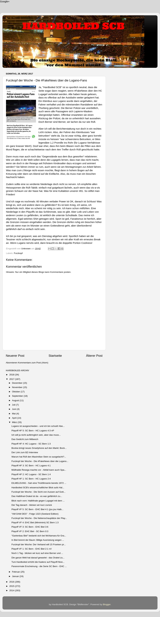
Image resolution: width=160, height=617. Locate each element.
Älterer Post (94, 355)
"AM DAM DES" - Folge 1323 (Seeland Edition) (35, 514)
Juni (14, 409)
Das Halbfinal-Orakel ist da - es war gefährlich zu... (37, 496)
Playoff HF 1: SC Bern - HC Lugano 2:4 (31, 478)
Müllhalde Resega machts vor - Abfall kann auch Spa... (39, 470)
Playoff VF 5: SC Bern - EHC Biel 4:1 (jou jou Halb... (38, 509)
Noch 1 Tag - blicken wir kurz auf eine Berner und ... (37, 553)
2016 (12, 582)
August (16, 400)
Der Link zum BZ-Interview (25, 452)
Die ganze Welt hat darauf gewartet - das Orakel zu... (38, 557)
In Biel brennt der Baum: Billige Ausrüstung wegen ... (38, 540)
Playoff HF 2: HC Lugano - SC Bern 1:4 (31, 474)
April (14, 418)
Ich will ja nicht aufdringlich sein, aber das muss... (36, 435)
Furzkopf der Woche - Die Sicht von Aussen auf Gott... (39, 492)
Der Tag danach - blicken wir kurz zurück (32, 505)
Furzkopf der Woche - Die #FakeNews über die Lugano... (40, 461)
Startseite (55, 355)
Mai (14, 413)
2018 (12, 374)
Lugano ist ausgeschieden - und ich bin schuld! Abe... (38, 426)
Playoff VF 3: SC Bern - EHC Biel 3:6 (30, 527)
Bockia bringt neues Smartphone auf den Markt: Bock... (39, 448)
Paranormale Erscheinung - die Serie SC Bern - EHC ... (39, 566)
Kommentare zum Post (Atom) (33, 362)
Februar (16, 572)
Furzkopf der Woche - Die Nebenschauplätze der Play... (39, 518)
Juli (14, 405)
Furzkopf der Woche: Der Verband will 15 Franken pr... (39, 544)
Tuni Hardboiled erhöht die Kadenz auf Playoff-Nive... (38, 562)
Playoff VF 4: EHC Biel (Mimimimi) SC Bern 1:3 (35, 522)
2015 (12, 586)
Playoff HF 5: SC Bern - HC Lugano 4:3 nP (33, 430)
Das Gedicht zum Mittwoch (25, 439)
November (17, 387)
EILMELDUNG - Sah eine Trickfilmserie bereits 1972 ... (39, 483)
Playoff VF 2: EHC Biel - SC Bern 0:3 (30, 531)
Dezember (17, 383)
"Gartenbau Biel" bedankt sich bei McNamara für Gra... (39, 535)
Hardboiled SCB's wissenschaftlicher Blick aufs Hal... (38, 487)
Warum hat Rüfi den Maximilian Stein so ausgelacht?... (39, 456)
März (15, 422)
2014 (12, 590)
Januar (16, 576)
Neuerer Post (15, 355)
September (18, 396)
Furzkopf (18, 253)
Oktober (16, 391)
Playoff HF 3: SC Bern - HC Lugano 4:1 (31, 465)
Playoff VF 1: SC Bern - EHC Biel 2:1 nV (32, 549)
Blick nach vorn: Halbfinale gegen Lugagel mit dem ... (38, 500)
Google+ (5, 1)
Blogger (106, 604)
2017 (12, 379)
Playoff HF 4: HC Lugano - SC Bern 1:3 (31, 443)
